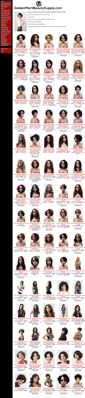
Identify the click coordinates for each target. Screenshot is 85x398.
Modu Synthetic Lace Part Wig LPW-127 (49, 199)
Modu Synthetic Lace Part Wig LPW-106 (49, 296)
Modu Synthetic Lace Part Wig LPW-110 (63, 271)
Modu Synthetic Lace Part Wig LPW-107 (35, 296)
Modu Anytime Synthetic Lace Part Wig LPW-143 (48, 125)
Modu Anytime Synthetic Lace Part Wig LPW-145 (21, 125)
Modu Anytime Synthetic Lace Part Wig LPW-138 (48, 149)
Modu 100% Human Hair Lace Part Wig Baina (49, 342)
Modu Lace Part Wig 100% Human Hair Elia (21, 388)
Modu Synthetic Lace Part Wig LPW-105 (63, 296)
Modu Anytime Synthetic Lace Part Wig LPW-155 (35, 100)
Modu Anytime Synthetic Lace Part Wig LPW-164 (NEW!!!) (21, 75)
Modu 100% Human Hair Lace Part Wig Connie (35, 342)
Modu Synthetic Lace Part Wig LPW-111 (49, 271)
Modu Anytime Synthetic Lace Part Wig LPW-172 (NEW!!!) (35, 50)
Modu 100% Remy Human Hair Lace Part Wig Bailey (63, 342)
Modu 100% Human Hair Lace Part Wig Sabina (63, 319)
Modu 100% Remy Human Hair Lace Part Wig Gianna (78, 319)
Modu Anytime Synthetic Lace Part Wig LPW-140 (21, 149)
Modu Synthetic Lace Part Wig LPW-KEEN (78, 388)
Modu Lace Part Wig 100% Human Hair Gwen (49, 365)
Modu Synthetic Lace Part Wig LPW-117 (35, 248)
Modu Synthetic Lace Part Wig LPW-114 (21, 271)
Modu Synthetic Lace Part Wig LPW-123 (21, 224)
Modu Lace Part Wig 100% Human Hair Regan (21, 365)
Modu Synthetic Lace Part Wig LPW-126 (63, 199)
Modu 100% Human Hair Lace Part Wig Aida (78, 342)
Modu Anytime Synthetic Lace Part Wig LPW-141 (78, 125)
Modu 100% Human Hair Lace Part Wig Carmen (49, 388)
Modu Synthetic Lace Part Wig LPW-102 (35, 319)
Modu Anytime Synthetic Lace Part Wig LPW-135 (78, 149)
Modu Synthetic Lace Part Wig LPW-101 (49, 319)
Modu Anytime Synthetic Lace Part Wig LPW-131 (63, 175)
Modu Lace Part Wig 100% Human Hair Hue (63, 365)
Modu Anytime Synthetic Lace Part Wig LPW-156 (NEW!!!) (21, 100)
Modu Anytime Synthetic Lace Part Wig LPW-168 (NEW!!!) (78, 49)
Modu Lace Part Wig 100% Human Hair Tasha (78, 365)
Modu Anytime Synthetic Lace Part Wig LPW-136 (63, 149)
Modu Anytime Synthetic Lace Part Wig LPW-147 (78, 100)
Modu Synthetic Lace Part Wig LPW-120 (63, 224)
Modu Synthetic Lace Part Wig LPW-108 (21, 296)
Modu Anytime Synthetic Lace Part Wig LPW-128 (35, 199)
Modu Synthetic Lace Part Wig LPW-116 (49, 248)
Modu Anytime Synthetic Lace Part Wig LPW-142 (63, 125)
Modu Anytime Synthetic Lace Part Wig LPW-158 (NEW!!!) (78, 75)
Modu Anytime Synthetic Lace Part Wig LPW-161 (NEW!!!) (48, 75)
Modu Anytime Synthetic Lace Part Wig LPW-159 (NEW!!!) (63, 75)
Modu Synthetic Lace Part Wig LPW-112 (35, 271)
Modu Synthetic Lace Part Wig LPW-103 (21, 319)
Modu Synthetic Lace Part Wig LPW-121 (49, 224)
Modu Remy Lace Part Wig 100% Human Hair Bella (35, 365)
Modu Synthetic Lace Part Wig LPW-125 (78, 199)
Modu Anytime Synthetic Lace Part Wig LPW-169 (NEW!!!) (63, 49)
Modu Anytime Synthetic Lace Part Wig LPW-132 (48, 175)
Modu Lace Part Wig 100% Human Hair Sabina (35, 388)
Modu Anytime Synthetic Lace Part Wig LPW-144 (35, 125)
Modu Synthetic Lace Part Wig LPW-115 (63, 248)
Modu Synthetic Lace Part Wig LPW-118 (21, 248)
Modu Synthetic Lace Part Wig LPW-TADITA (63, 388)
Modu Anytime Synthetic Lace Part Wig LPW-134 (21, 175)
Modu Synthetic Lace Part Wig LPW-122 (35, 224)
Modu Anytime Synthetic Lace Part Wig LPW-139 (35, 149)
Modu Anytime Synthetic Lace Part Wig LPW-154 (48, 100)
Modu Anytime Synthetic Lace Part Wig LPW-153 (63, 100)
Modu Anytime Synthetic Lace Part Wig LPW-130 (78, 175)
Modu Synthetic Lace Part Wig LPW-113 (78, 248)
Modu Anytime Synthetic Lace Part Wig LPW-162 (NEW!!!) (35, 75)
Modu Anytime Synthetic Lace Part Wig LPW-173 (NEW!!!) (21, 49)
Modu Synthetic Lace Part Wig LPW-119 (78, 224)
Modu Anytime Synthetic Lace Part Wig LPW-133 (35, 175)
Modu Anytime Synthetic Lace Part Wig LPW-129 (21, 199)
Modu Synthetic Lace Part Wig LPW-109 (78, 271)
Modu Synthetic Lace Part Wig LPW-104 (78, 296)
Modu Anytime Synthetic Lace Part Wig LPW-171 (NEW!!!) (48, 50)
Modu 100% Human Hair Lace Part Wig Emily (21, 342)
